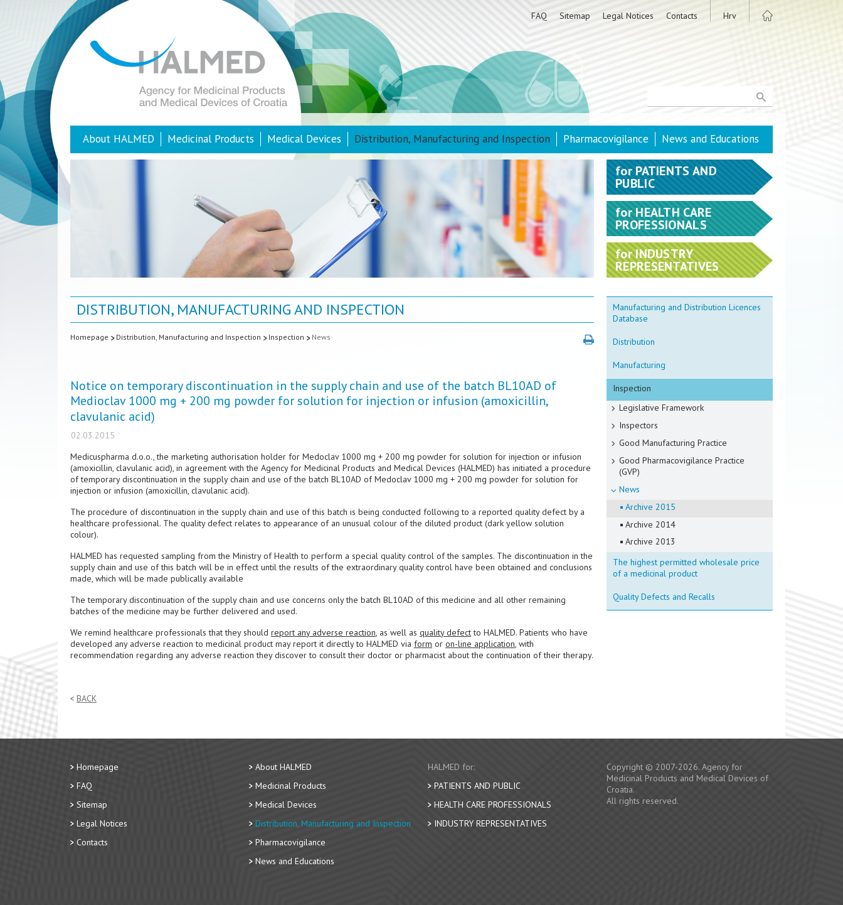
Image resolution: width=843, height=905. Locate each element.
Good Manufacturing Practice (673, 442)
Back (87, 698)
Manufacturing (639, 365)
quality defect (445, 632)
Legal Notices (628, 15)
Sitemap (574, 15)
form (423, 643)
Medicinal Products (210, 139)
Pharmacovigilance (606, 139)
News (321, 337)
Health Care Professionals (492, 804)
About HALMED (118, 139)
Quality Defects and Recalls (664, 596)
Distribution (634, 341)
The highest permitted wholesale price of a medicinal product (686, 567)
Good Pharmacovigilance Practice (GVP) (682, 466)
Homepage (89, 337)
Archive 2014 (650, 524)
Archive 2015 (650, 506)
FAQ (539, 15)
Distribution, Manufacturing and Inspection (452, 139)
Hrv (729, 15)
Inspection (286, 337)
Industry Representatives (490, 823)
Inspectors (638, 425)
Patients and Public (477, 785)
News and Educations (710, 139)
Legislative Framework (661, 407)
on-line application (480, 643)
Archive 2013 (650, 541)
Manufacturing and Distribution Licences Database (687, 312)
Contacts (681, 15)
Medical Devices (304, 139)
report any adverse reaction (323, 632)
